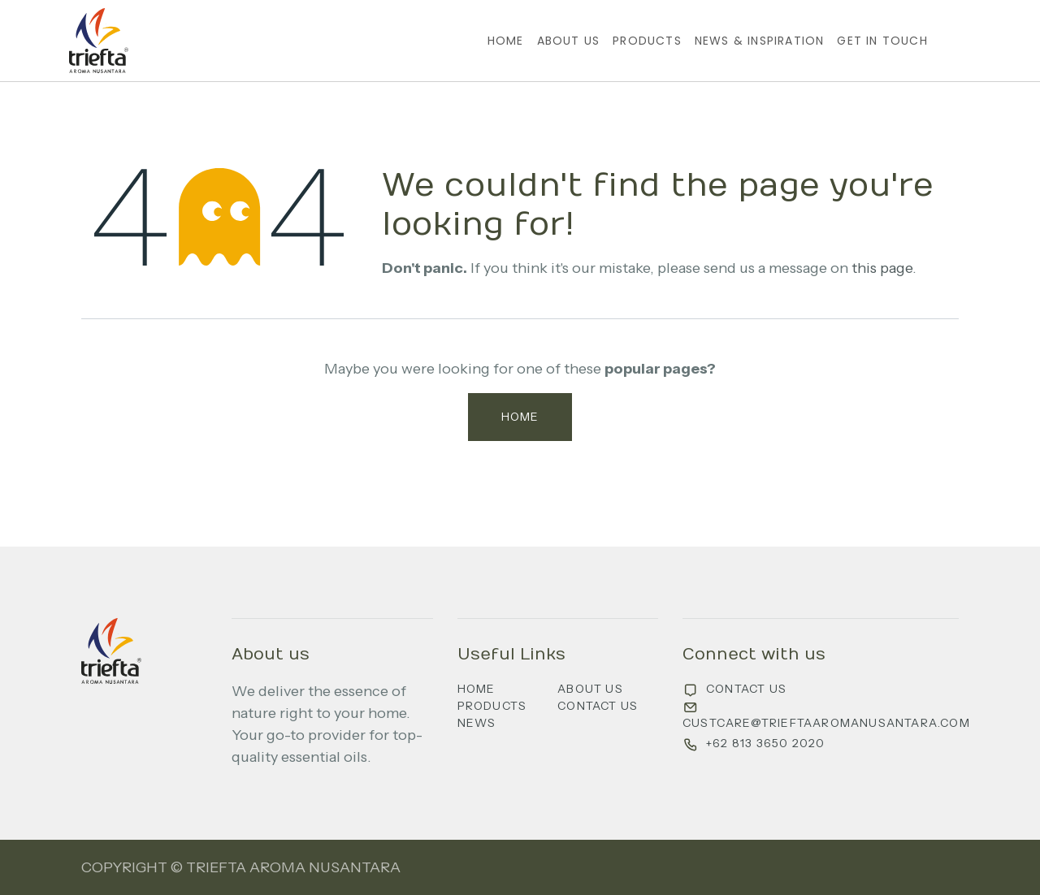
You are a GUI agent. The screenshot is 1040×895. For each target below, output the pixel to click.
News (476, 723)
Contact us (597, 705)
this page (882, 268)
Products (492, 705)
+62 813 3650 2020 (765, 743)
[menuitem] (506, 41)
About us (590, 688)
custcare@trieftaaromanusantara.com (826, 723)
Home (520, 416)
